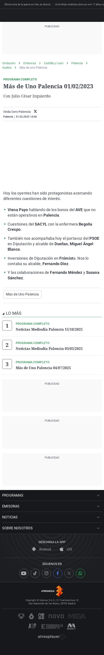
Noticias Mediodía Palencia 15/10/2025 (49, 329)
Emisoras (29, 63)
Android (41, 549)
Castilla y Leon (53, 63)
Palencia (77, 63)
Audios (7, 67)
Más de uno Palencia (33, 67)
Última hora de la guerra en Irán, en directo (27, 4)
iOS (66, 549)
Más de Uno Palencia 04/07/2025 (43, 367)
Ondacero (8, 63)
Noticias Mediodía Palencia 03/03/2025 (49, 348)
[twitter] (35, 111)
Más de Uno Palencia (22, 294)
